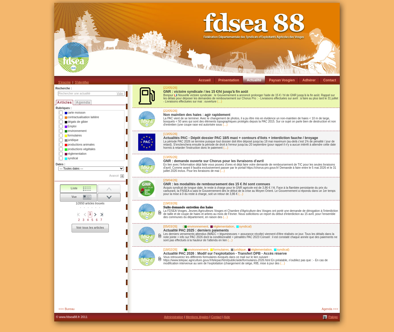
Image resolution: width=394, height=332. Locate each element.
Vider (120, 93)
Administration (173, 317)
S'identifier (82, 82)
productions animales (80, 144)
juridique (72, 140)
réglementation (76, 154)
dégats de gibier (76, 122)
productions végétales (80, 149)
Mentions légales (197, 317)
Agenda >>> (330, 309)
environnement (76, 131)
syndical (71, 158)
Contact (216, 317)
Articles (64, 102)
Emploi (71, 126)
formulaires (73, 135)
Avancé (114, 175)
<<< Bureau (67, 309)
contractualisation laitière (82, 117)
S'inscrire (64, 82)
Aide (227, 317)
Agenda (83, 102)
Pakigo (333, 317)
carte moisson (75, 112)
